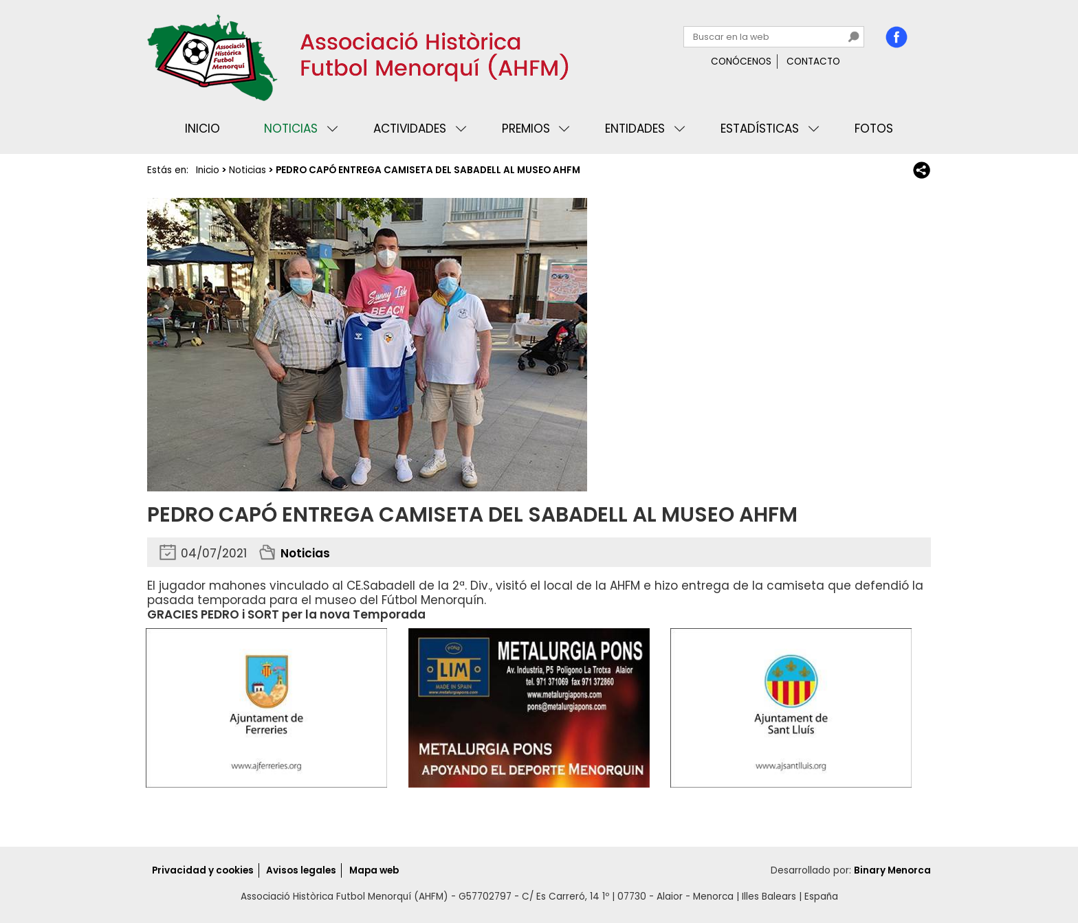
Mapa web (374, 870)
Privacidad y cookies (203, 870)
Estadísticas (759, 128)
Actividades (409, 128)
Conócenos (741, 61)
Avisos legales (301, 870)
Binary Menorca (892, 870)
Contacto (813, 61)
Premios (526, 128)
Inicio (202, 128)
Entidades (635, 128)
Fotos (874, 128)
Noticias (291, 128)
